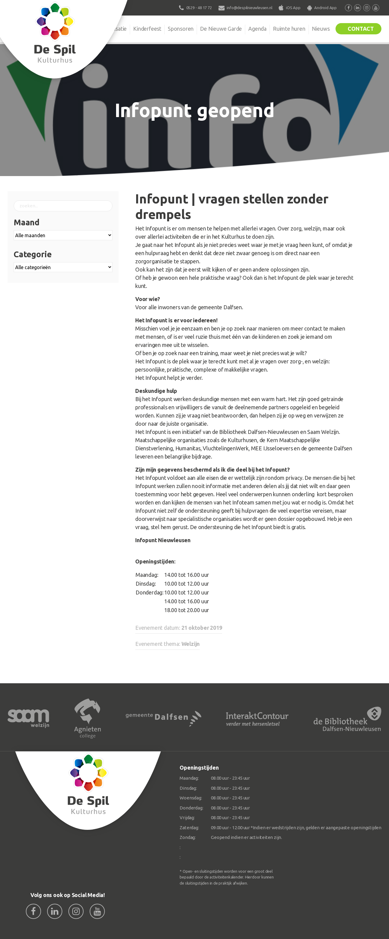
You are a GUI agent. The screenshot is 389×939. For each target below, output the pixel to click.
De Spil (81, 29)
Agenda (257, 29)
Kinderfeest (147, 29)
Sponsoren (181, 29)
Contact (361, 29)
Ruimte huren (289, 29)
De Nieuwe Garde (221, 29)
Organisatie (113, 29)
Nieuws (321, 29)
